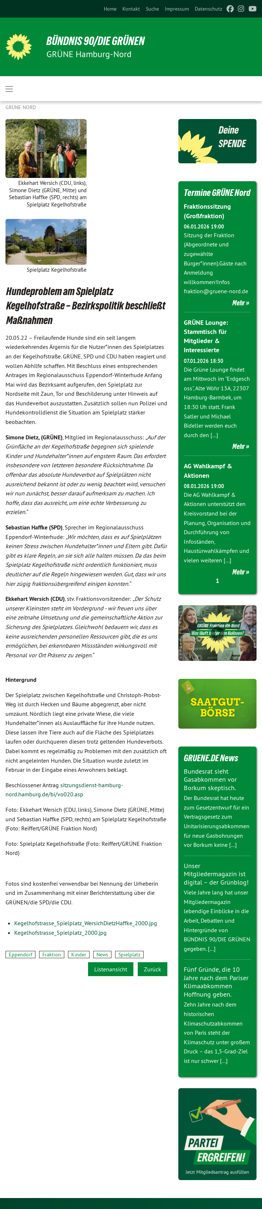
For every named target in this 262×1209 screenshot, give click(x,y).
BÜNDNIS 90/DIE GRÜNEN (95, 41)
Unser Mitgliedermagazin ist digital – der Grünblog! (216, 874)
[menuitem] (110, 9)
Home (110, 8)
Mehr (238, 302)
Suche (152, 8)
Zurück (152, 969)
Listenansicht (110, 969)
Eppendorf (20, 954)
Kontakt (131, 8)
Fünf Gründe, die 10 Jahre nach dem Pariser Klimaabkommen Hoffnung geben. (216, 981)
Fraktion (51, 954)
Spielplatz (129, 954)
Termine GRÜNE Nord (217, 192)
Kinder (78, 954)
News (102, 954)
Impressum (177, 8)
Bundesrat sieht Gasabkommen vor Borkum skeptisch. (210, 779)
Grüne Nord (20, 107)
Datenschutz (208, 8)
